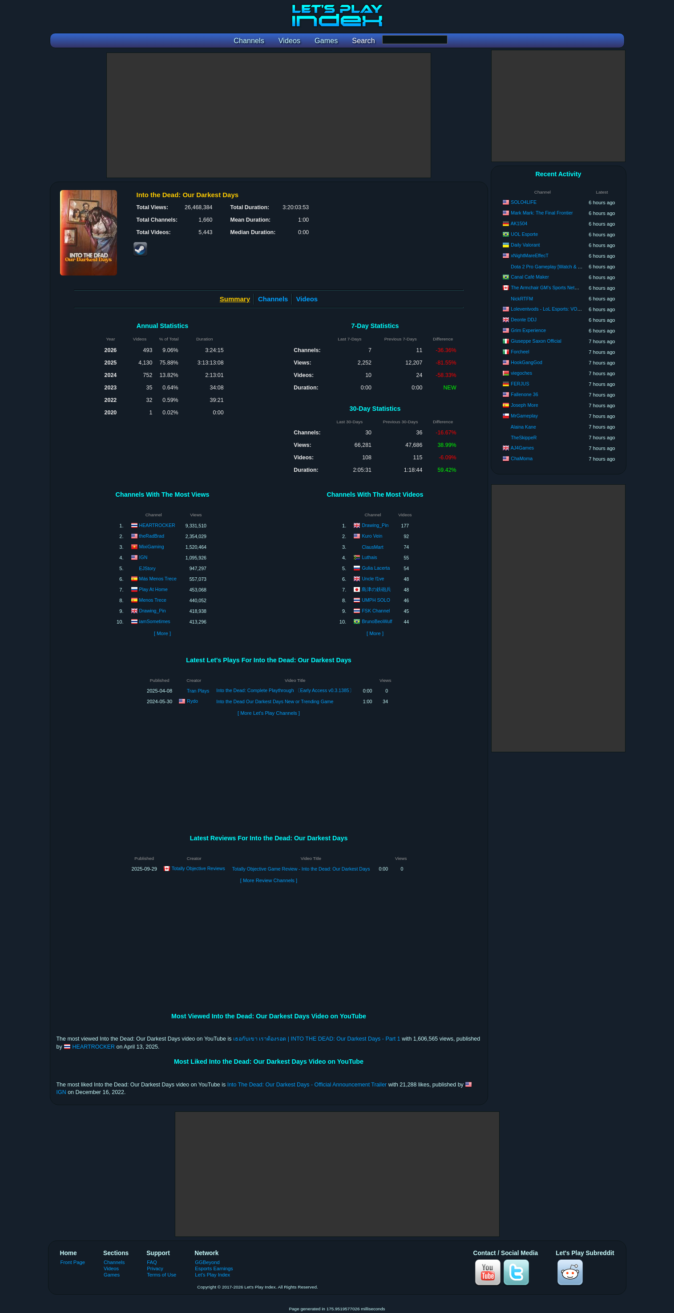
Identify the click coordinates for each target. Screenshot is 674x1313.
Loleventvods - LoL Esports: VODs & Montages (560, 309)
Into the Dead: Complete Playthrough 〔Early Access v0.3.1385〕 (285, 690)
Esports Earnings (214, 1268)
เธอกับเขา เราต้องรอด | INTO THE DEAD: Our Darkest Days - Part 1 (316, 1039)
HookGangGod (526, 362)
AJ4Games (522, 447)
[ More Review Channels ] (268, 880)
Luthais (369, 556)
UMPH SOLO (376, 599)
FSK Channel (376, 610)
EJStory (147, 568)
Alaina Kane (523, 427)
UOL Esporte (524, 234)
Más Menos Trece (158, 578)
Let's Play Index (212, 1274)
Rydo (192, 701)
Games (112, 1274)
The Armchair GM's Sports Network (548, 287)
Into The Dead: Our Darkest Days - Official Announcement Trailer (307, 1085)
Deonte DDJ (524, 319)
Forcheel (520, 351)
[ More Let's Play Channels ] (269, 713)
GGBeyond (207, 1262)
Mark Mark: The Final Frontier (542, 212)
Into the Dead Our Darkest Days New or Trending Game (274, 701)
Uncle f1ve (373, 578)
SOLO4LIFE (524, 202)
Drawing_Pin (152, 610)
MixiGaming (151, 546)
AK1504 (519, 223)
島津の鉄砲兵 (376, 589)
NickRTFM (522, 298)
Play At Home (153, 589)
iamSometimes (154, 621)
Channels (273, 299)
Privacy (155, 1268)
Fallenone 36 (524, 394)
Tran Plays (198, 690)
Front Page (73, 1262)
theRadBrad (152, 535)
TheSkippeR (524, 437)
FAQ (152, 1262)
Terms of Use (161, 1274)
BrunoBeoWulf (377, 621)
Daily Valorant (525, 244)
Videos (307, 299)
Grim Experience (528, 330)
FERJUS (520, 383)
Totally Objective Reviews (198, 868)
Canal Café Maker (530, 277)
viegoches (521, 373)
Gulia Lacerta (376, 567)
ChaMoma (522, 458)
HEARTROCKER (157, 524)
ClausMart (372, 547)
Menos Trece (152, 599)
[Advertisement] (269, 115)
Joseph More (524, 405)
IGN (143, 556)
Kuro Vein (372, 535)
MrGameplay (524, 415)
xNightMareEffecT (530, 255)
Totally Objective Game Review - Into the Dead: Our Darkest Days (301, 868)
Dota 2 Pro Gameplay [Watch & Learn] (551, 266)
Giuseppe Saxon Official (536, 341)
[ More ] (162, 633)
